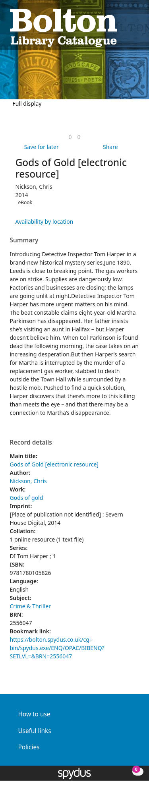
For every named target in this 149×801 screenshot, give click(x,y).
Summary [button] (24, 240)
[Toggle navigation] (135, 26)
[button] (125, 26)
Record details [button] (31, 442)
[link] (70, 137)
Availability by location (44, 221)
